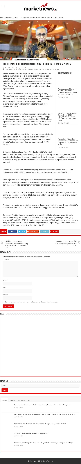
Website (5, 295)
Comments (21, 400)
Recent (4, 400)
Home (2, 17)
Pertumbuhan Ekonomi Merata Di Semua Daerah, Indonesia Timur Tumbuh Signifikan (67, 91)
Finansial (18, 69)
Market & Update (33, 69)
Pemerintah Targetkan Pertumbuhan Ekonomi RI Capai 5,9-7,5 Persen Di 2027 (68, 141)
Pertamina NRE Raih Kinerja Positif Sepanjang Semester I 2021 (64, 242)
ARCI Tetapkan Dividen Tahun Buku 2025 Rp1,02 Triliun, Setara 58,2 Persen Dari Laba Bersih (67, 116)
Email (5, 287)
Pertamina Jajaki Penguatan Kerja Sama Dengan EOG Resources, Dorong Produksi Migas (43, 443)
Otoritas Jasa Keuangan (52, 69)
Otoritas (41, 69)
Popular (12, 400)
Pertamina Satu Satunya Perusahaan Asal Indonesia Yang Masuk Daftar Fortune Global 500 (17, 243)
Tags (29, 400)
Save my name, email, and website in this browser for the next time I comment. (31, 302)
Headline (24, 69)
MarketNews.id (9, 68)
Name (5, 280)
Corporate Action (12, 17)
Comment (6, 259)
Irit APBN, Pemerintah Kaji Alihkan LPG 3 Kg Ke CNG (31, 433)
